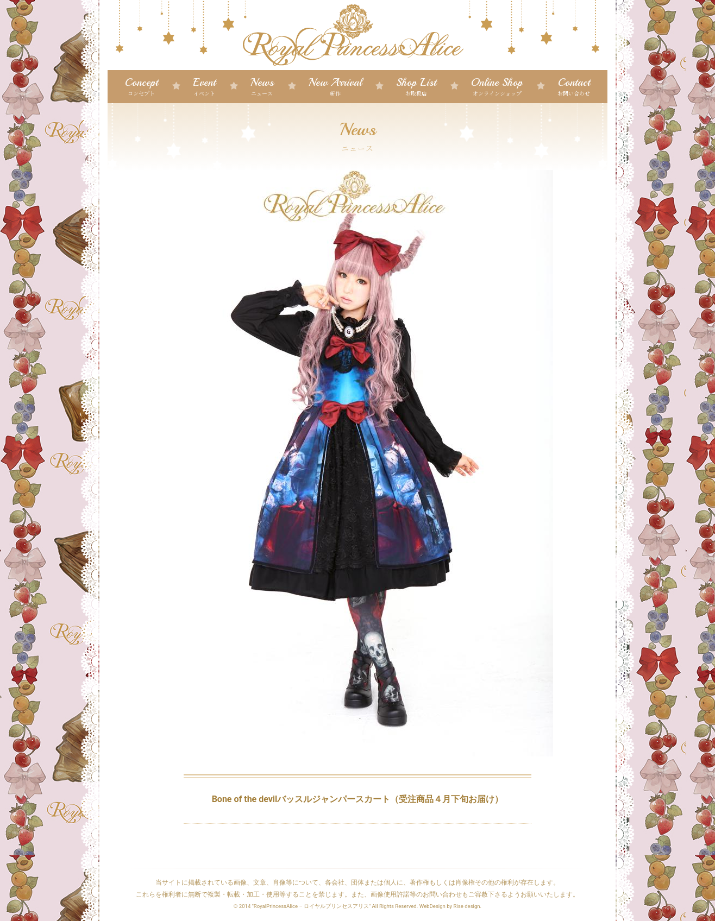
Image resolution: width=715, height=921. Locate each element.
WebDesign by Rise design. (450, 906)
